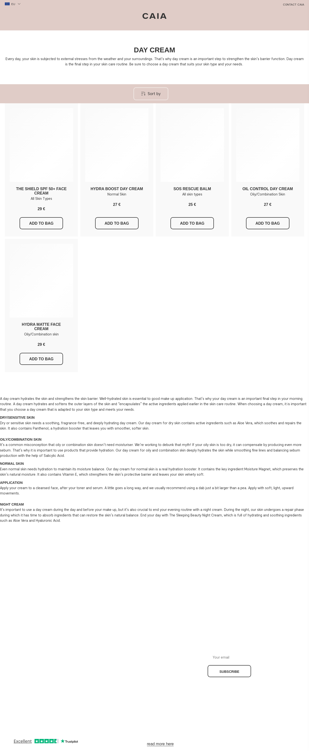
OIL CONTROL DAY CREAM (267, 189)
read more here (160, 744)
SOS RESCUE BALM (192, 189)
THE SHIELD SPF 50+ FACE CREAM (41, 191)
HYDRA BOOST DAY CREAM (117, 189)
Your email (269, 653)
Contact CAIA (293, 4)
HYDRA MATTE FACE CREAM (41, 326)
